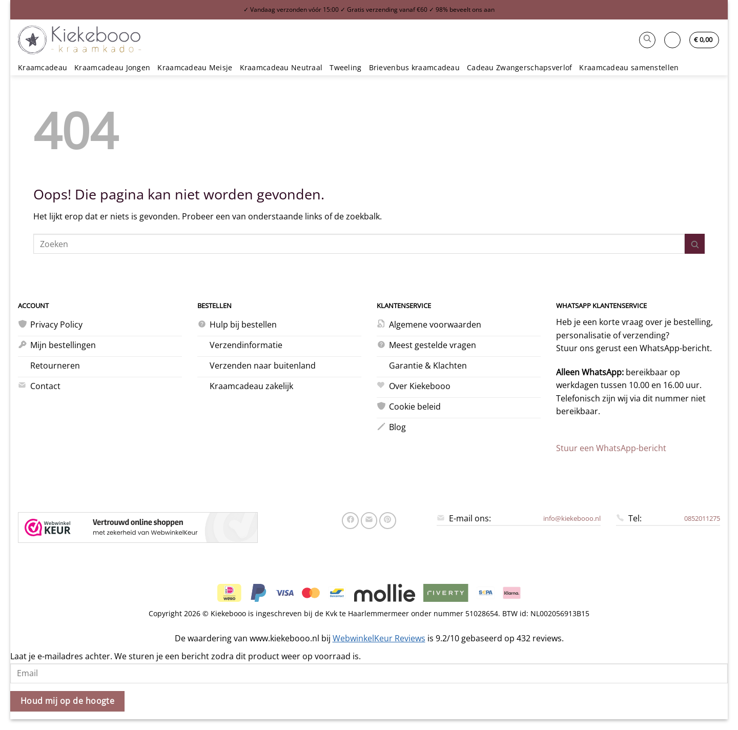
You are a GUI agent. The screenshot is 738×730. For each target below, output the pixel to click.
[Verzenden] (695, 244)
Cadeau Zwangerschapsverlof (519, 67)
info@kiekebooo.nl (572, 518)
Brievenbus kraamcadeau (414, 67)
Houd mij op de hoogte (67, 700)
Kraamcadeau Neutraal (281, 67)
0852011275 (702, 518)
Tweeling (345, 67)
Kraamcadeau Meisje (194, 67)
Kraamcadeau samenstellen (629, 67)
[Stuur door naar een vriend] (369, 520)
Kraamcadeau (42, 67)
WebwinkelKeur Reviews (379, 638)
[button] (647, 40)
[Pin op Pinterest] (387, 520)
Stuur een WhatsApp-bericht (611, 448)
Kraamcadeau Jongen (112, 67)
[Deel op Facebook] (350, 520)
